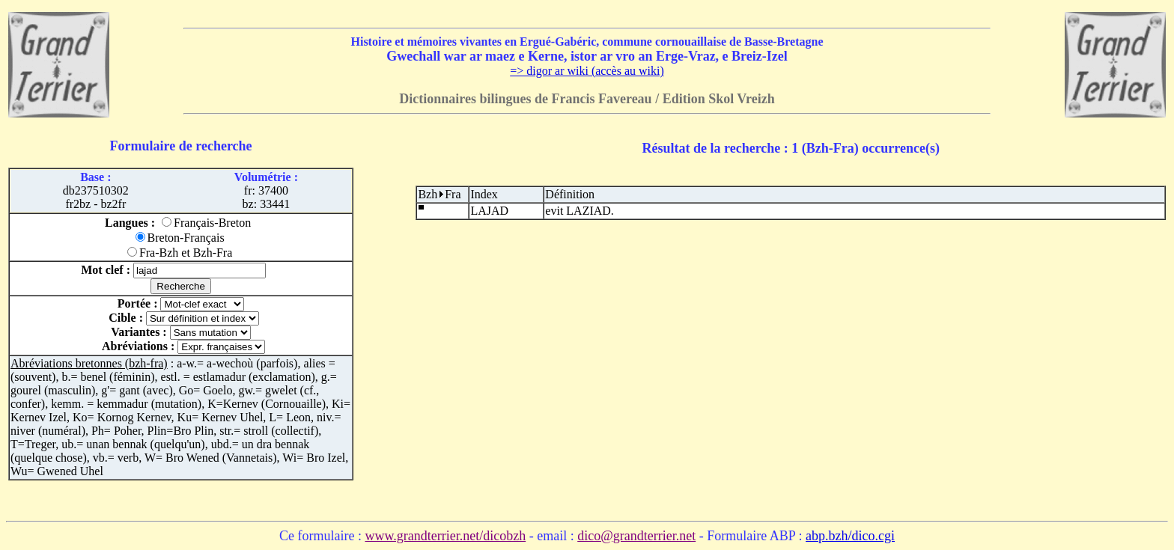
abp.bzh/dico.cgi (850, 535)
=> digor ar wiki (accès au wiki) (587, 70)
